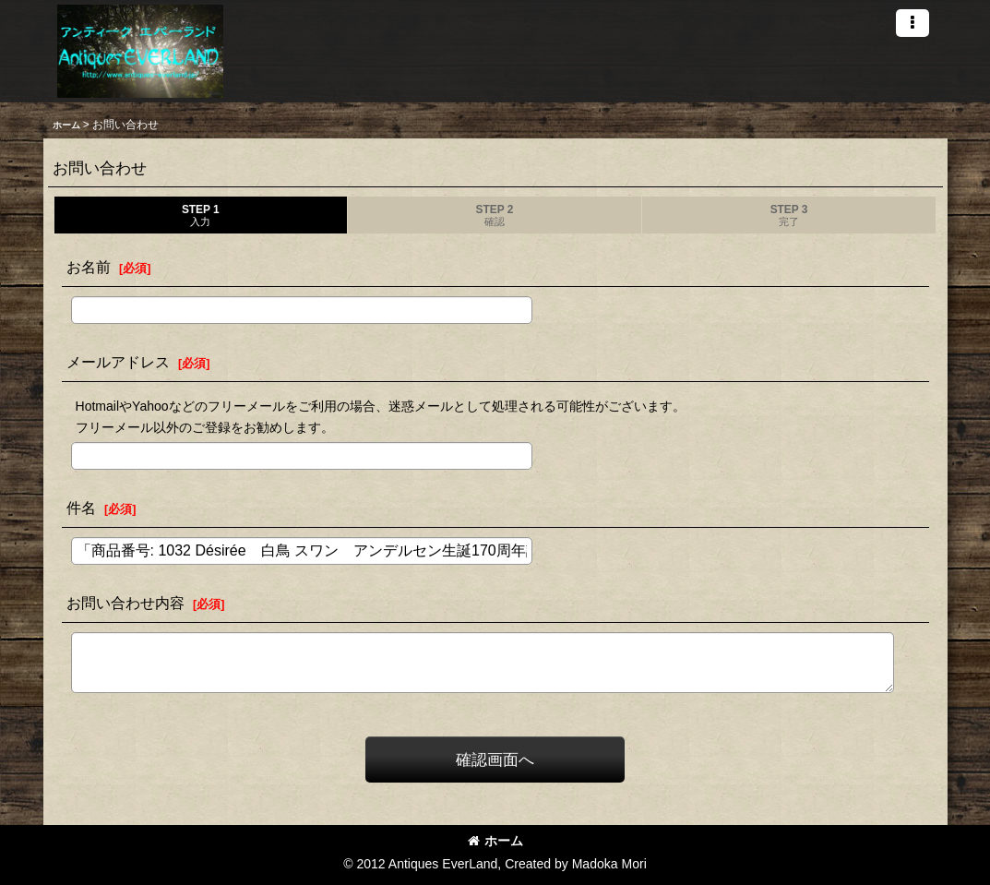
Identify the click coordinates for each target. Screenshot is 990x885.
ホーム (495, 840)
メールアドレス (118, 361)
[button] (912, 23)
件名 (81, 507)
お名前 (88, 266)
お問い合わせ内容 (125, 602)
